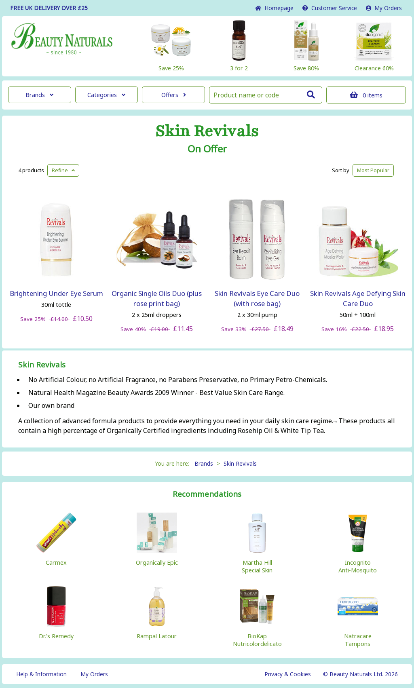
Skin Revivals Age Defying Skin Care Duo (358, 298)
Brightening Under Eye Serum (56, 293)
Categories (106, 95)
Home (274, 8)
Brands (39, 95)
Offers (173, 95)
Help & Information (41, 674)
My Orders (384, 8)
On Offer (207, 149)
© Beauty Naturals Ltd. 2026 (360, 674)
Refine (63, 170)
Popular (373, 170)
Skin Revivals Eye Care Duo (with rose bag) (257, 298)
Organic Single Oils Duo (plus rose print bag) (157, 298)
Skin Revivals (207, 131)
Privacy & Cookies (287, 674)
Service (329, 8)
